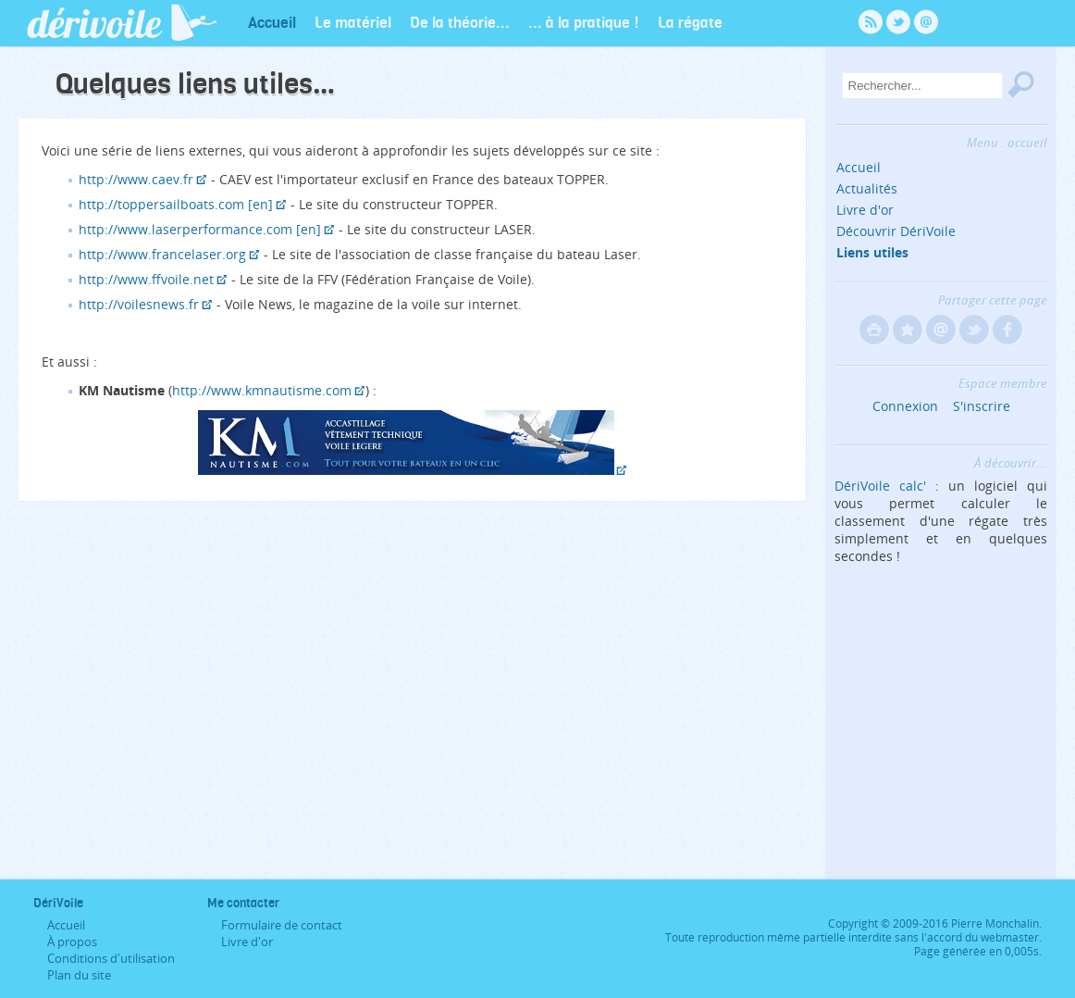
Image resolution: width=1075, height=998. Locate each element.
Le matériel (353, 22)
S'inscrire (981, 406)
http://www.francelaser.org (162, 254)
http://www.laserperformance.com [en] (200, 229)
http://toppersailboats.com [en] (176, 204)
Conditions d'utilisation (111, 958)
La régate (690, 22)
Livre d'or (865, 209)
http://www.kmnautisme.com (262, 390)
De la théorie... (460, 22)
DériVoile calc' (880, 485)
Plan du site (79, 975)
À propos (72, 941)
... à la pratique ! (583, 22)
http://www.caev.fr (136, 179)
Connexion (905, 406)
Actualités (866, 188)
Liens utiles (872, 252)
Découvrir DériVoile (896, 231)
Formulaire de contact (281, 925)
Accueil (272, 22)
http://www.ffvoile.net (146, 279)
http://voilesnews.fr (139, 304)
